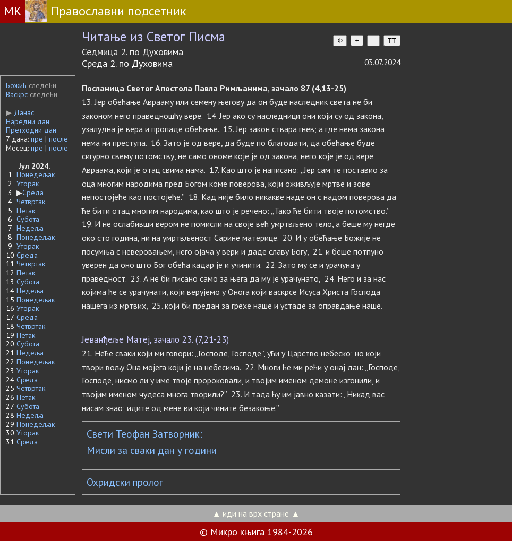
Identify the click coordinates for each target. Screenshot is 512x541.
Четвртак (30, 201)
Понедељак (35, 174)
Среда (33, 192)
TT (392, 41)
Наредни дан (27, 121)
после (58, 139)
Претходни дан (31, 130)
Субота (27, 219)
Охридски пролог (125, 482)
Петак (25, 210)
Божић (16, 85)
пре (37, 139)
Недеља (30, 228)
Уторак (27, 183)
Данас (20, 112)
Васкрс (17, 94)
